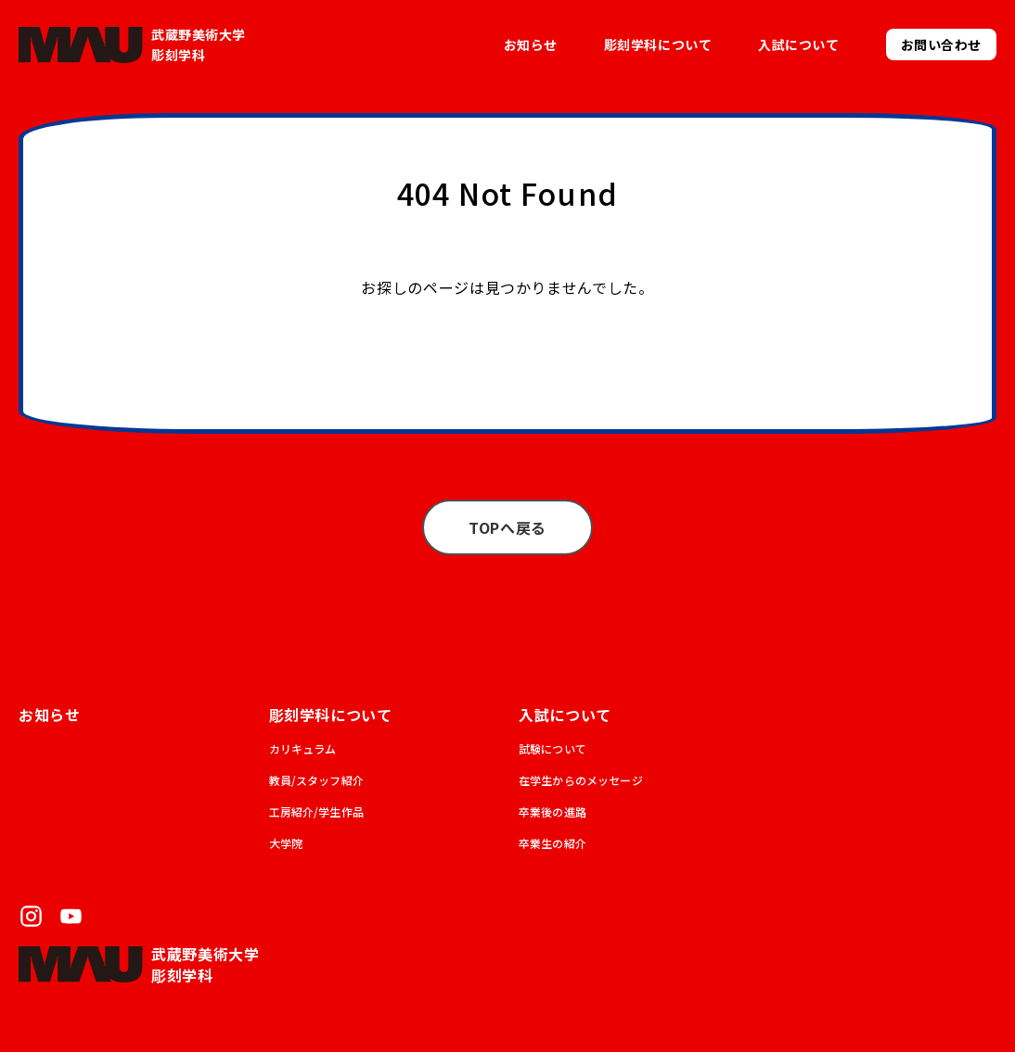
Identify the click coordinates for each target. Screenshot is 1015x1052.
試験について (552, 748)
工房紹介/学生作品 (316, 811)
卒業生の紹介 (552, 843)
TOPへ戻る (507, 527)
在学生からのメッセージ (581, 780)
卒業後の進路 (552, 811)
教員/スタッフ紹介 (316, 780)
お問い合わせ (941, 44)
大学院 (285, 843)
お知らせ (531, 44)
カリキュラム (303, 748)
